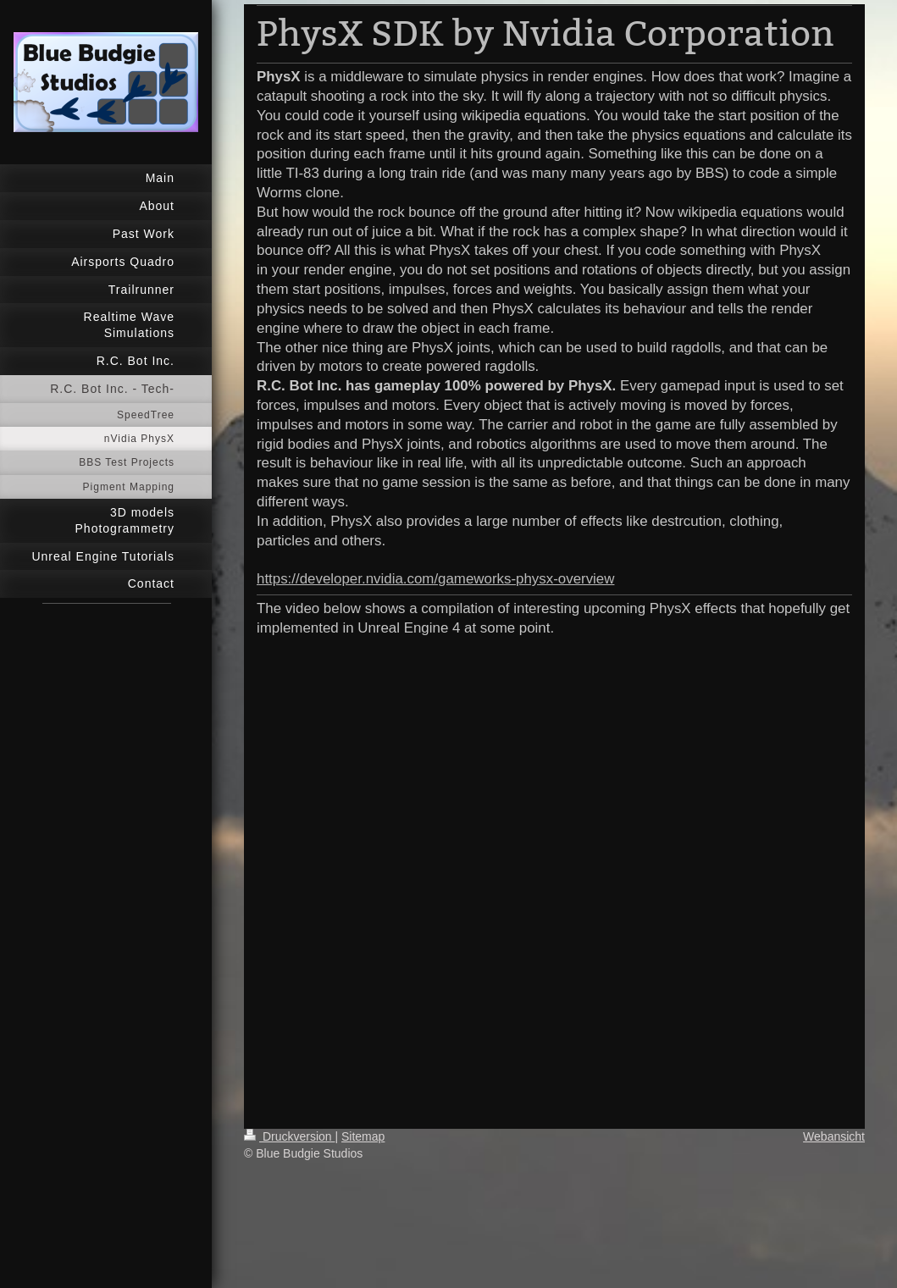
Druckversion (289, 1136)
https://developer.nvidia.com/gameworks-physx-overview (435, 579)
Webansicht (834, 1136)
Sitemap (363, 1136)
